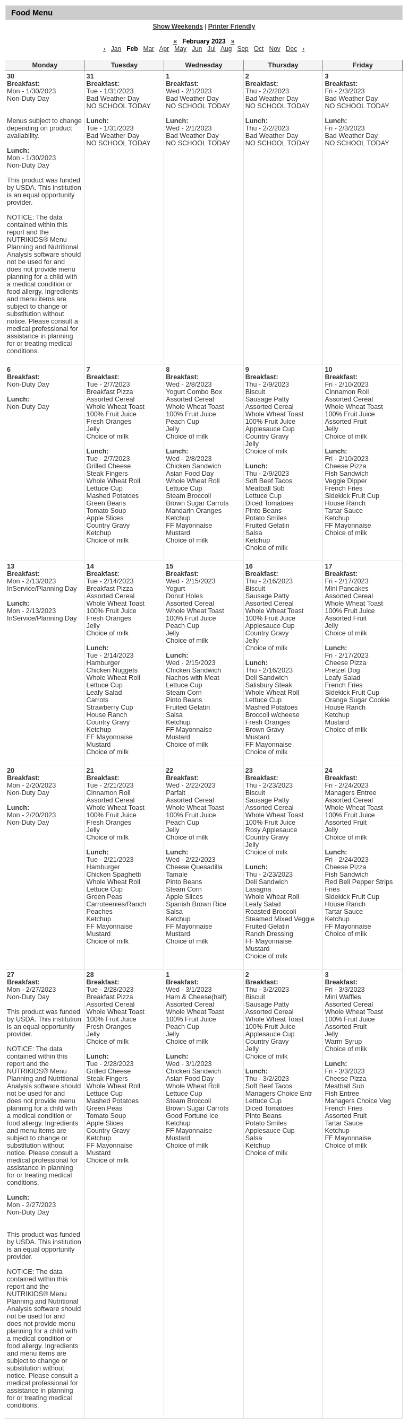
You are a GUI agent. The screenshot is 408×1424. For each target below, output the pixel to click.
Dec (291, 49)
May (180, 49)
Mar (149, 49)
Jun (197, 49)
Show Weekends (178, 26)
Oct (259, 49)
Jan (116, 49)
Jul (211, 49)
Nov (274, 49)
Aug (226, 49)
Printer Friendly (232, 26)
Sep (242, 49)
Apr (164, 49)
